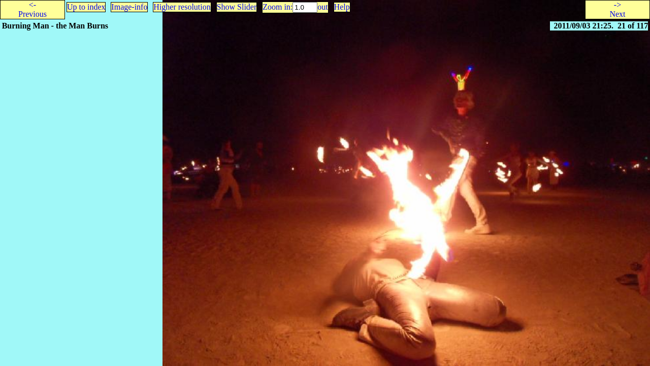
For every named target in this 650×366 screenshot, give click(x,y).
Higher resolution (181, 7)
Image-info (129, 7)
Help (342, 7)
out (322, 7)
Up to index (86, 7)
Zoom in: (277, 7)
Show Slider (237, 7)
